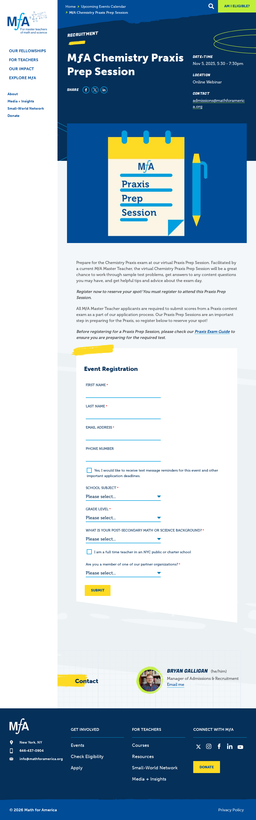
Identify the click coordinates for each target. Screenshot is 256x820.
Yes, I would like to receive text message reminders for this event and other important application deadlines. (152, 473)
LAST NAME (95, 406)
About (13, 94)
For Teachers (23, 59)
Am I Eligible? (237, 6)
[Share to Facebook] (86, 89)
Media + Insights (21, 101)
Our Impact (21, 68)
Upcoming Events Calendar (103, 6)
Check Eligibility (87, 755)
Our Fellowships (27, 50)
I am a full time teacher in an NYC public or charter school (142, 550)
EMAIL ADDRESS (99, 427)
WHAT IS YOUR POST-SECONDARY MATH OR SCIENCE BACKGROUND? (144, 529)
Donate (14, 116)
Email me (175, 682)
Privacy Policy (231, 808)
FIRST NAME (96, 385)
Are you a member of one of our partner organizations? (132, 563)
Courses (140, 743)
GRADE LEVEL (97, 509)
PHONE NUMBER (100, 449)
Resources (143, 755)
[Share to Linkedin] (104, 89)
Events (77, 743)
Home (71, 6)
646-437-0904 (32, 749)
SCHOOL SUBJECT (101, 488)
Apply (76, 766)
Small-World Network (26, 108)
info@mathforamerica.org (41, 757)
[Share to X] (95, 89)
